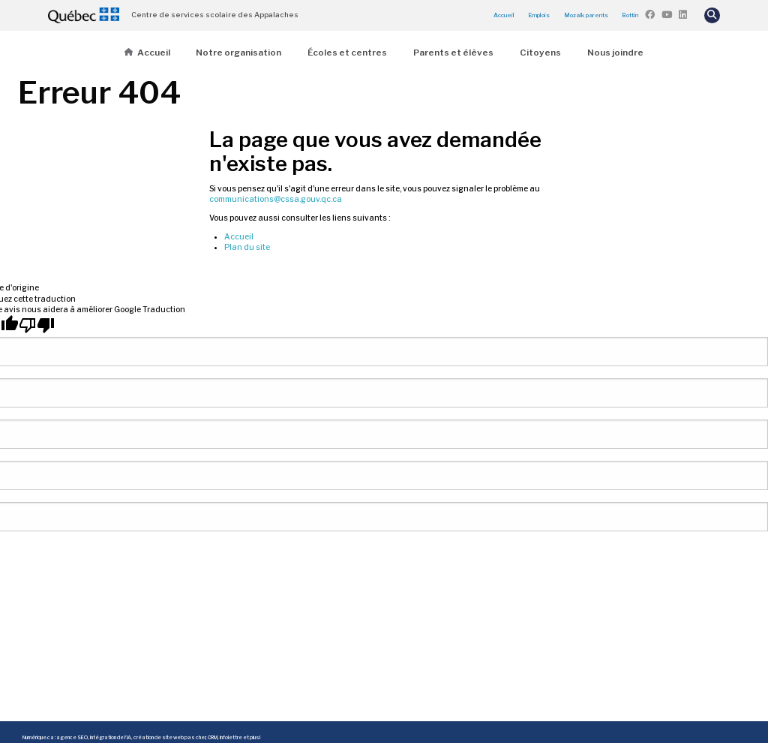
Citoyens (540, 52)
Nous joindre (615, 52)
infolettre (231, 738)
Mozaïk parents (586, 15)
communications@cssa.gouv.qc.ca (275, 199)
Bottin (630, 15)
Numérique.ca (38, 738)
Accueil (504, 15)
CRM (213, 738)
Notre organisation (238, 52)
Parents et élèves (453, 52)
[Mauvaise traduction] (37, 325)
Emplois (539, 15)
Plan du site (247, 247)
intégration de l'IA (110, 738)
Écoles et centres (347, 52)
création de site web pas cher (170, 738)
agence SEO (72, 738)
